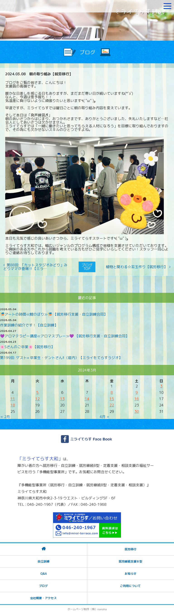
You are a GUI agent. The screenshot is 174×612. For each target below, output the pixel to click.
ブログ (43, 585)
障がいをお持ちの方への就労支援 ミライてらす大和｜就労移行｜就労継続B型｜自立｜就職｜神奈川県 (30, 6)
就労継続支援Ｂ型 (130, 560)
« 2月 (5, 415)
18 (12, 404)
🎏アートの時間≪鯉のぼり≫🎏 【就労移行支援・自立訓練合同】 (53, 313)
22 (111, 404)
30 (136, 410)
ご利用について (130, 585)
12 (37, 397)
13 (62, 397)
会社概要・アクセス (43, 597)
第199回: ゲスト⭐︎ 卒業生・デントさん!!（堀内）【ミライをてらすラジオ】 (61, 356)
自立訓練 (43, 560)
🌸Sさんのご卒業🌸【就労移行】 (27, 345)
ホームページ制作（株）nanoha (87, 608)
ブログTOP (87, 266)
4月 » (104, 415)
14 (87, 397)
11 (12, 397)
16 (136, 397)
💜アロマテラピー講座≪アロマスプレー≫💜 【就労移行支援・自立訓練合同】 (64, 334)
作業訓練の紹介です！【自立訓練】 (29, 323)
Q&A (43, 572)
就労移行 (130, 548)
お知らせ (130, 572)
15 (111, 397)
